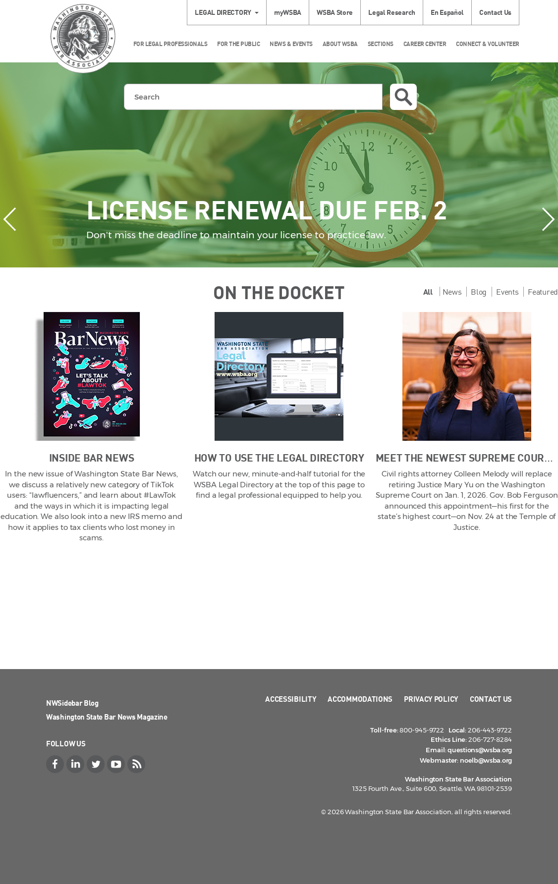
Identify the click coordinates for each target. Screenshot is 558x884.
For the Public (238, 44)
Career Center (424, 44)
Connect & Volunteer (487, 44)
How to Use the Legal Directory (279, 457)
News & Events (291, 44)
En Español (447, 12)
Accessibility (290, 698)
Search (403, 97)
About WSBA (340, 44)
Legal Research (391, 12)
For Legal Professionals (170, 44)
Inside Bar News (91, 457)
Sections (380, 44)
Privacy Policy (431, 698)
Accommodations (360, 698)
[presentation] (9, 219)
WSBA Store (335, 12)
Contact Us (495, 12)
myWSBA (287, 12)
